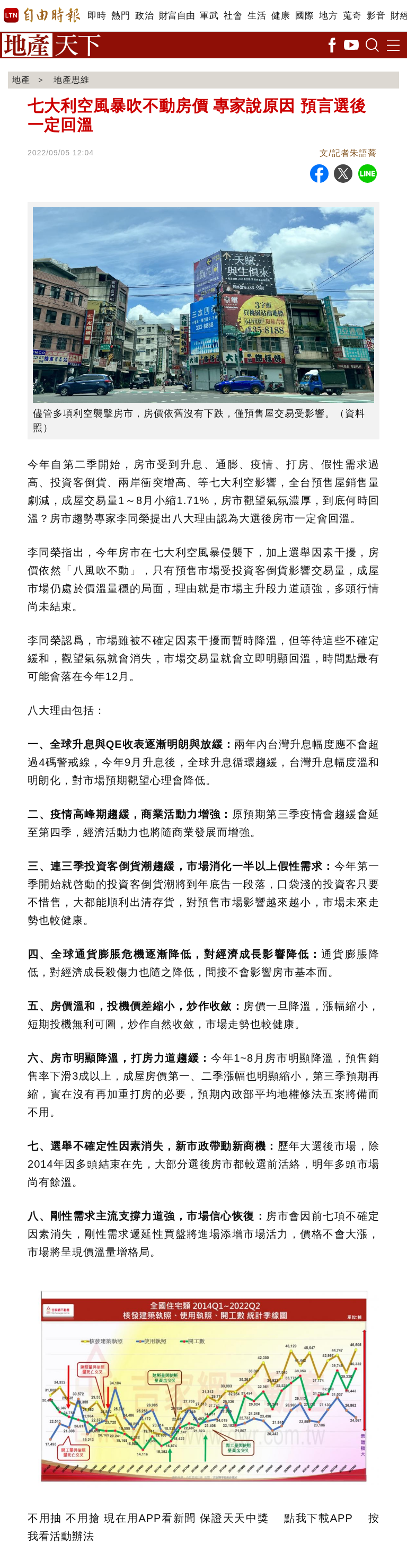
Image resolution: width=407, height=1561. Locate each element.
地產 (21, 79)
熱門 (120, 16)
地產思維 (72, 79)
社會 (233, 16)
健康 (280, 16)
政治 (144, 16)
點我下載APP (318, 1518)
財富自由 (176, 16)
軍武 (209, 16)
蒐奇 (352, 16)
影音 (376, 16)
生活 (256, 16)
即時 (96, 16)
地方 (328, 16)
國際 (304, 16)
